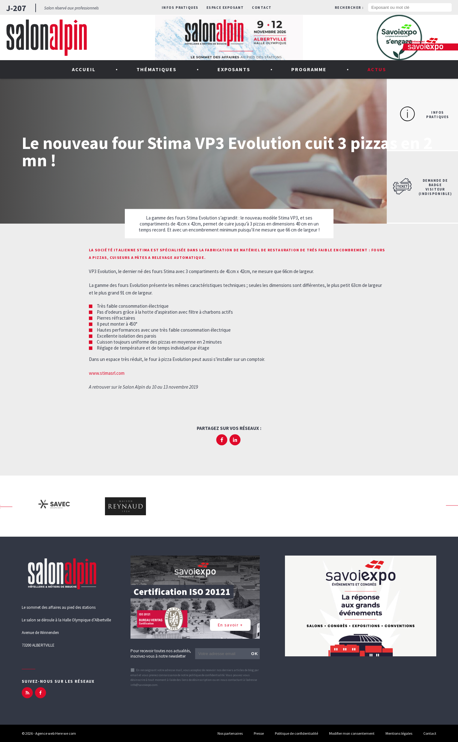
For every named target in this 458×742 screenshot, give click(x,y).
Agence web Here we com (55, 733)
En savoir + (230, 625)
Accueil (84, 69)
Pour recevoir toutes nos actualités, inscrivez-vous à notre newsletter (160, 653)
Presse (259, 733)
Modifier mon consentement (351, 733)
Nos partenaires (230, 733)
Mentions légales (399, 733)
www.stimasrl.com (107, 373)
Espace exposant (225, 7)
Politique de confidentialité (296, 733)
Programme (309, 69)
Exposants (234, 69)
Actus (377, 69)
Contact (262, 7)
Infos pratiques (180, 7)
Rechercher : (349, 7)
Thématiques (156, 69)
